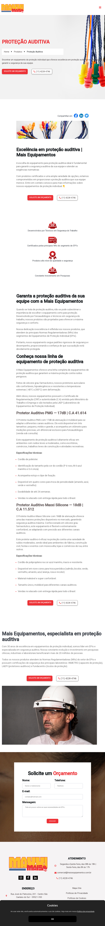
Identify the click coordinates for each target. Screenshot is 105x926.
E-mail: (26, 791)
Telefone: (60, 780)
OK (52, 919)
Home (6, 52)
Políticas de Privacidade (77, 893)
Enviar (52, 821)
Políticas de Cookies (76, 898)
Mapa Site (76, 888)
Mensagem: (29, 802)
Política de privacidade (85, 911)
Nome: (26, 780)
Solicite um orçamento (15, 71)
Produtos (18, 52)
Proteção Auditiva (35, 52)
